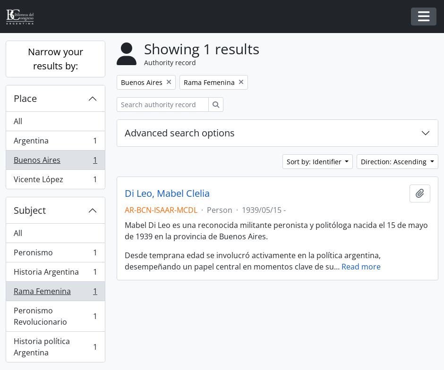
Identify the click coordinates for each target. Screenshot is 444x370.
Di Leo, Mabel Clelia (167, 193)
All (18, 121)
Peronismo (55, 254)
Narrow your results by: (55, 58)
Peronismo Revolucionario (55, 316)
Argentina (55, 143)
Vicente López (55, 181)
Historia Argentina (55, 274)
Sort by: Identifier (315, 161)
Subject (30, 210)
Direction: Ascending (394, 161)
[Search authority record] (163, 104)
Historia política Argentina (55, 347)
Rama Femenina (55, 293)
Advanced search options (180, 132)
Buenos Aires (55, 162)
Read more (361, 266)
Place (25, 98)
